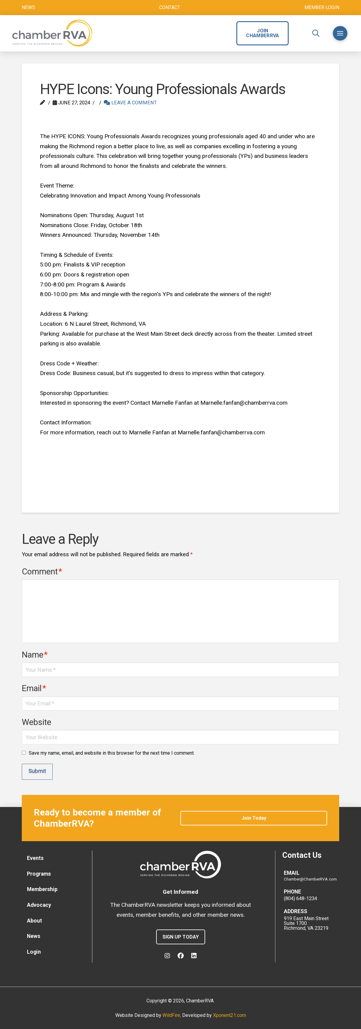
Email (34, 688)
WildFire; (172, 1015)
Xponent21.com (229, 1015)
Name (35, 655)
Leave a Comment (130, 103)
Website (36, 722)
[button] (316, 33)
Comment (42, 572)
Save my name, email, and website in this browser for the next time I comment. (112, 753)
